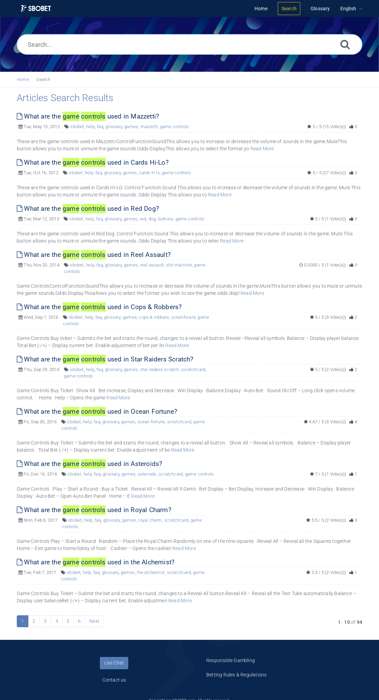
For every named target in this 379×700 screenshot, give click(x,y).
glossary (113, 126)
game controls (174, 126)
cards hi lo (149, 172)
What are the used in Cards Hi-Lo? (93, 162)
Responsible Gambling (230, 660)
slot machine (179, 264)
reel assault (152, 264)
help (90, 126)
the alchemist (151, 572)
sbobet (77, 126)
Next (94, 621)
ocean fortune (151, 421)
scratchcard (183, 317)
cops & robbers (154, 317)
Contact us (114, 680)
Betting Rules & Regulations (236, 674)
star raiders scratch (159, 369)
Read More (262, 148)
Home (23, 79)
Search (43, 79)
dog (152, 218)
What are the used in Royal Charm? (94, 510)
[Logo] (36, 9)
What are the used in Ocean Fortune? (97, 411)
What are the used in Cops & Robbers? (99, 307)
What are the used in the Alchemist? (95, 562)
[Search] (345, 44)
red (143, 218)
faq (100, 126)
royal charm (150, 520)
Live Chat (114, 662)
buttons (165, 218)
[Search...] (189, 44)
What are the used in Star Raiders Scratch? (105, 359)
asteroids (147, 474)
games (131, 126)
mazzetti (149, 126)
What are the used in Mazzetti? (88, 116)
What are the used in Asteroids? (89, 464)
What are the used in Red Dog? (88, 208)
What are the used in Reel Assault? (94, 255)
